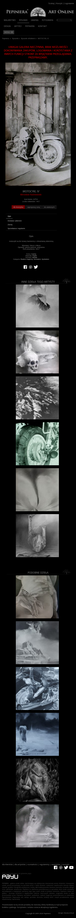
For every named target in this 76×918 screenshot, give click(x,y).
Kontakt (42, 26)
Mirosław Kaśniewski (31, 194)
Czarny (33, 254)
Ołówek (34, 257)
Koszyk (59, 3)
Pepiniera (30, 26)
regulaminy (44, 864)
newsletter (56, 864)
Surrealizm (37, 259)
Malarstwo (10, 20)
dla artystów (20, 864)
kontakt (65, 864)
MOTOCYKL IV (43, 38)
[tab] (31, 216)
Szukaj (51, 3)
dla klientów (7, 864)
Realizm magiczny (27, 259)
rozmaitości (32, 864)
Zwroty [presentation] (10, 225)
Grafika (34, 20)
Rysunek (23, 20)
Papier (34, 256)
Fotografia (47, 20)
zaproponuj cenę (33, 207)
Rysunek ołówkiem (28, 38)
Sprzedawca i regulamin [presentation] (16, 228)
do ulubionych (49, 207)
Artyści (18, 26)
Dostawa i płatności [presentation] (15, 221)
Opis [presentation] (9, 216)
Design (7, 26)
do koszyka (18, 207)
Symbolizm (45, 259)
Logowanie (69, 3)
